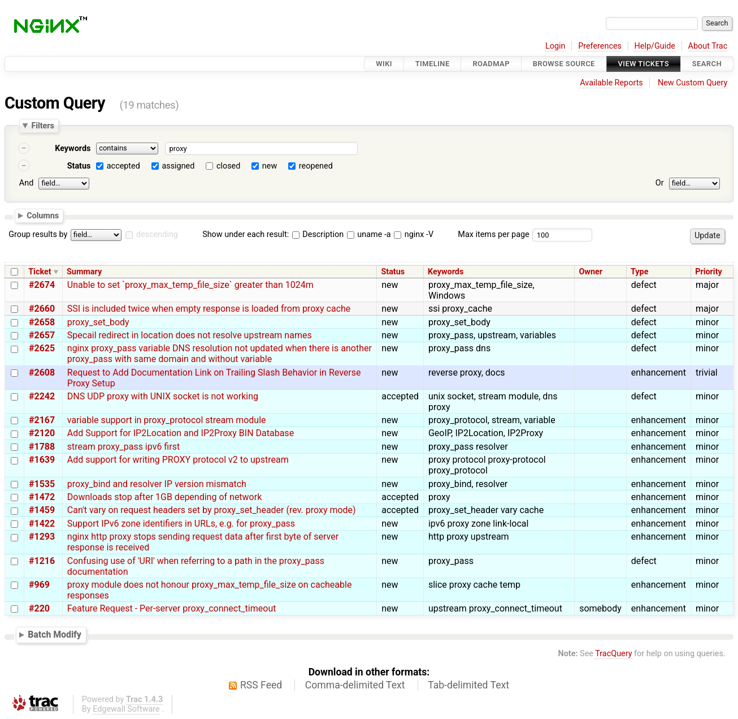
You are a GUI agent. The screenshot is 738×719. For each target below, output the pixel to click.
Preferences (600, 46)
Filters (42, 125)
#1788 (42, 446)
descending (157, 234)
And (26, 183)
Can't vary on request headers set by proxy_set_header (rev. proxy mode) (211, 510)
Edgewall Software (126, 709)
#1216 (42, 561)
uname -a (369, 234)
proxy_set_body (98, 322)
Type (639, 272)
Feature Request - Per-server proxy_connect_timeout (171, 608)
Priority (708, 272)
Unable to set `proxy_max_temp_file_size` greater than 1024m (190, 284)
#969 (39, 584)
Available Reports (611, 83)
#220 (39, 608)
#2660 (42, 308)
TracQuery (613, 653)
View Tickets (643, 63)
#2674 (42, 284)
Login (555, 46)
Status (79, 166)
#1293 (42, 536)
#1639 (42, 459)
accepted (123, 166)
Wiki (384, 63)
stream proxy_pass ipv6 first (123, 446)
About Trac (708, 46)
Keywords (72, 148)
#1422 (42, 523)
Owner (590, 272)
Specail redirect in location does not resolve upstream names (189, 335)
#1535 (42, 484)
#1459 (42, 510)
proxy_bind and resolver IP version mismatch (156, 484)
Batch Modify (54, 634)
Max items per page (493, 234)
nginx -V (413, 234)
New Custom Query (692, 83)
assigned (178, 166)
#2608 (42, 372)
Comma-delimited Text (355, 685)
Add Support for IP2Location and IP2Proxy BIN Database (180, 433)
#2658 (42, 322)
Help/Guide (655, 46)
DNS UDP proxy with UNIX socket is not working (162, 396)
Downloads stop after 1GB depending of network (164, 497)
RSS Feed (261, 685)
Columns (43, 214)
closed (228, 166)
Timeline (432, 63)
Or (659, 183)
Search (707, 63)
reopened (316, 166)
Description (318, 234)
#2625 (42, 348)
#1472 (42, 497)
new (269, 166)
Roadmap (491, 63)
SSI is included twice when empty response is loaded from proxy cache (209, 308)
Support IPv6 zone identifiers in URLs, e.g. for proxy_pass (181, 523)
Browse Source (564, 63)
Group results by (37, 234)
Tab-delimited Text (468, 685)
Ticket (39, 272)
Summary (84, 272)
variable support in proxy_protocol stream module (166, 420)
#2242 (42, 396)
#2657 (42, 335)
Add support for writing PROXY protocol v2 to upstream (178, 459)
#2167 (42, 420)
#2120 (42, 433)
